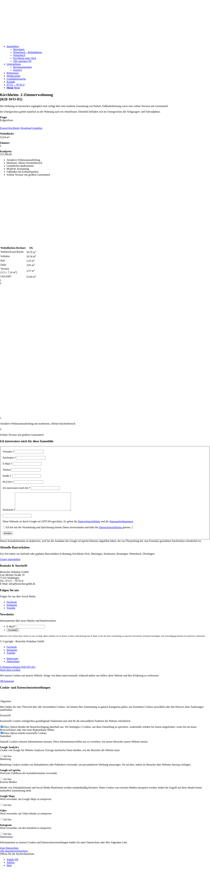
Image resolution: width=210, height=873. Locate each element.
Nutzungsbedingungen (121, 524)
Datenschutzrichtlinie (89, 524)
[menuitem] (108, 54)
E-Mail (7, 463)
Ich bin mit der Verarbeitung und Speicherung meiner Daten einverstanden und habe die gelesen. (69, 530)
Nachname (9, 457)
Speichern (22, 854)
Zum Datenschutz (9, 851)
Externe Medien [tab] (8, 785)
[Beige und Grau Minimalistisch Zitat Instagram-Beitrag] (24, 40)
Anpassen (9, 684)
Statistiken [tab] (5, 739)
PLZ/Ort (8, 481)
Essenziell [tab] (5, 718)
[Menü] (13, 87)
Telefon (7, 469)
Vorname (8, 451)
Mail (9, 868)
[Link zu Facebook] (12, 605)
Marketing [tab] (5, 762)
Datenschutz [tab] (6, 840)
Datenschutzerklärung (110, 530)
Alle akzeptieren (8, 854)
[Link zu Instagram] (12, 608)
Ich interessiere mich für (16, 488)
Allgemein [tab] (5, 704)
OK (2, 684)
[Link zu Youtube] (11, 611)
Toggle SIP (12, 863)
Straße (7, 475)
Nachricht (9, 513)
